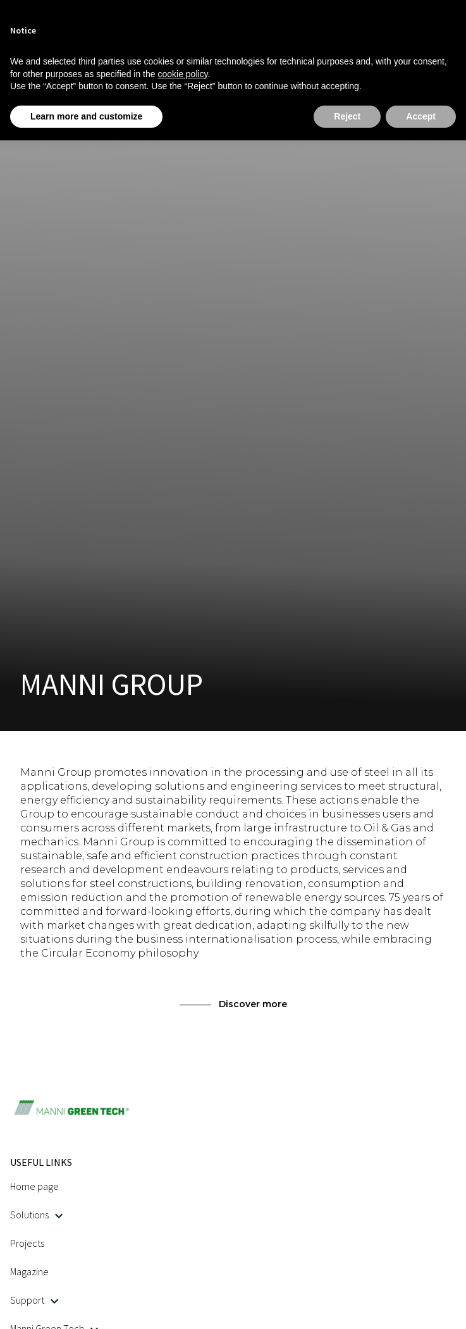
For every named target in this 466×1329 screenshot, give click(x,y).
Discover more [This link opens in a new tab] (233, 1004)
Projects (27, 1243)
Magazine (29, 1271)
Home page (34, 1186)
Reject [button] (347, 116)
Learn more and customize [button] (86, 116)
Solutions (36, 1214)
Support (34, 1300)
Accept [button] (421, 116)
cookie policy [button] (182, 74)
